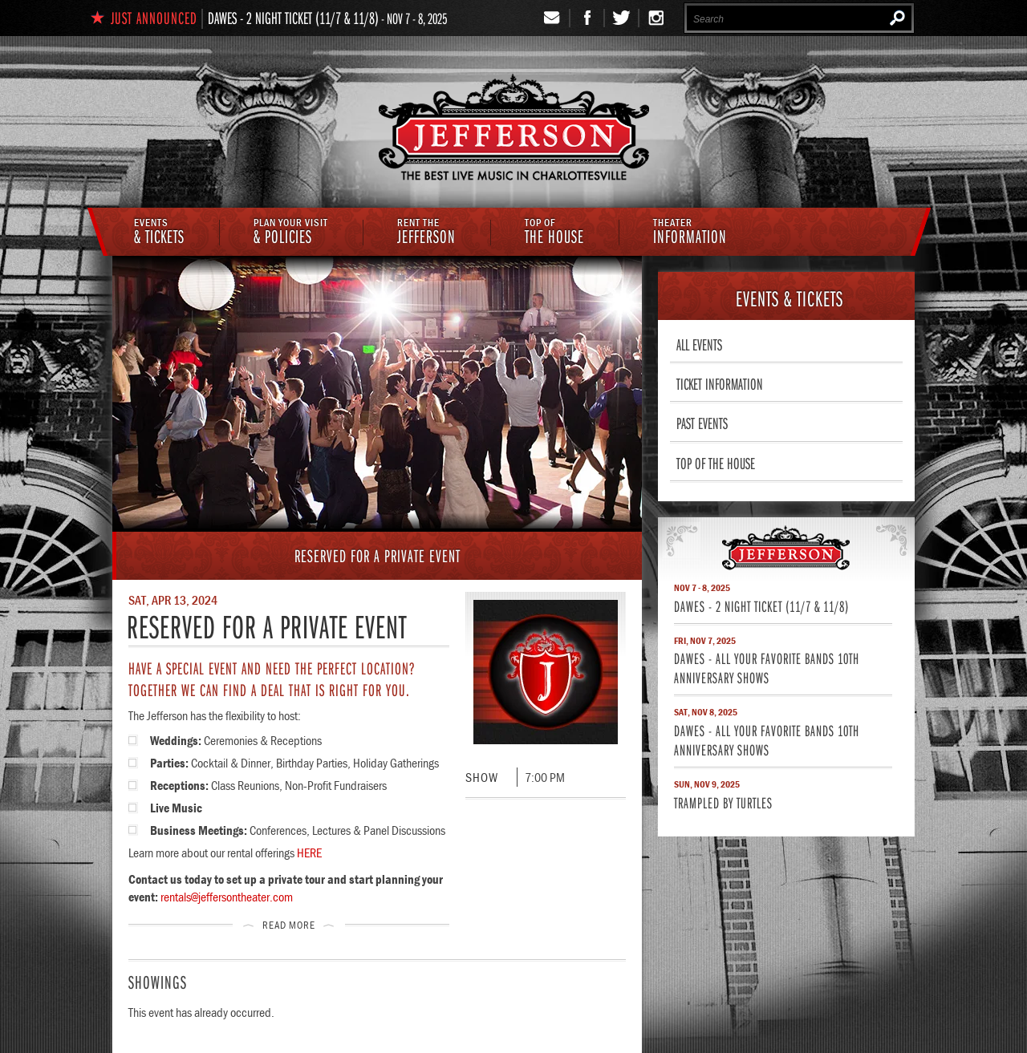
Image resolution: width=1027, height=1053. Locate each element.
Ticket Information (719, 383)
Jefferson (426, 232)
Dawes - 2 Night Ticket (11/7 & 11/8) (293, 17)
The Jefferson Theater (514, 129)
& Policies (291, 232)
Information (690, 232)
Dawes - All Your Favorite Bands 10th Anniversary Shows (766, 667)
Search (897, 18)
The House (554, 232)
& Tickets (159, 232)
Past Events (702, 422)
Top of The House (715, 462)
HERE (309, 852)
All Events (699, 344)
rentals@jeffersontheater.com (226, 897)
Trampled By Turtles (723, 802)
